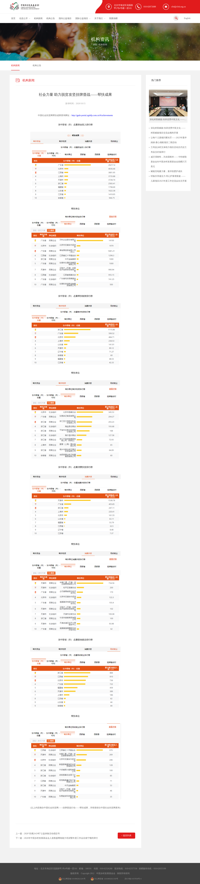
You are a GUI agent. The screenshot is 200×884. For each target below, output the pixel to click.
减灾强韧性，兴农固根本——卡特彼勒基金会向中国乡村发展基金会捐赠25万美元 (169, 162)
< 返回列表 (126, 835)
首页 (13, 18)
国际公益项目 (81, 18)
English (187, 18)
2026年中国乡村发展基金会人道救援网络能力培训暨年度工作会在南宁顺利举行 (61, 838)
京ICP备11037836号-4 (132, 879)
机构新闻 (38, 18)
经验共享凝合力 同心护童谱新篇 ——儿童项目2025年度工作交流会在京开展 (169, 178)
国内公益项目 (65, 18)
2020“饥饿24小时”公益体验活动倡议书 (42, 833)
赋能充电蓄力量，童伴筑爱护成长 (166, 171)
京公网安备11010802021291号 (72, 879)
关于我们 (98, 18)
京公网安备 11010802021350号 (104, 879)
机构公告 (50, 18)
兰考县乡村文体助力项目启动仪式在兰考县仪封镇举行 (169, 149)
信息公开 (23, 18)
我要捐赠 (113, 18)
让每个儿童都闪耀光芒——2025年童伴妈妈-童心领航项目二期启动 (169, 140)
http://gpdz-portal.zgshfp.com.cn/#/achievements (92, 115)
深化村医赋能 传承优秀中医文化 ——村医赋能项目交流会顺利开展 (168, 130)
